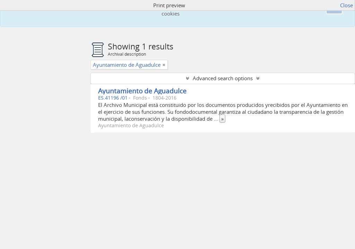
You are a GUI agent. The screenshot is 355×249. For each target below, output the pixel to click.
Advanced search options (223, 78)
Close (346, 5)
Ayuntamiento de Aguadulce (142, 90)
